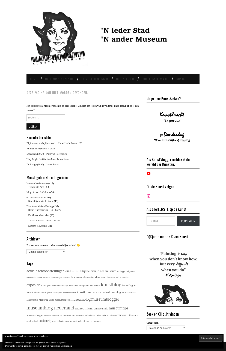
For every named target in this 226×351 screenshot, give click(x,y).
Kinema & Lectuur (37, 226)
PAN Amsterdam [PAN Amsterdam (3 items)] (78, 316)
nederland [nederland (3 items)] (47, 316)
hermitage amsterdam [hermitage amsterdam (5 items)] (68, 285)
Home (33, 79)
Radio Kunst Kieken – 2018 (42, 210)
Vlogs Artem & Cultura (38, 192)
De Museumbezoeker (38, 215)
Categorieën (153, 322)
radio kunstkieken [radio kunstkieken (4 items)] (109, 315)
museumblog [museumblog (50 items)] (80, 299)
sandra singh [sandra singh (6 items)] (32, 321)
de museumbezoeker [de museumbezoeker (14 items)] (83, 277)
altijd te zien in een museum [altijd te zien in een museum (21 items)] (98, 271)
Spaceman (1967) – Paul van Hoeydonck (46, 154)
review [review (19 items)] (121, 315)
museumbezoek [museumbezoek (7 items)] (62, 299)
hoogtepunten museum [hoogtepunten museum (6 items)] (89, 285)
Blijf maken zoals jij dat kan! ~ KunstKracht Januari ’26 (54, 143)
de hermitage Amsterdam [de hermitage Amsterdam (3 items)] (60, 278)
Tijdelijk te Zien (36, 187)
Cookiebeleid (66, 346)
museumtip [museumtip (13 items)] (101, 308)
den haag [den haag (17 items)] (100, 277)
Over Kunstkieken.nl (59, 79)
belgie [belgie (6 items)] (129, 271)
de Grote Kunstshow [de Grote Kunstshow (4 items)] (42, 277)
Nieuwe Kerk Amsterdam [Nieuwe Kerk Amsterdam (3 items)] (61, 316)
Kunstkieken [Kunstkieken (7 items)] (32, 292)
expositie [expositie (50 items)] (33, 285)
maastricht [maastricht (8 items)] (130, 292)
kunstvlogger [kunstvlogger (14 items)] (117, 292)
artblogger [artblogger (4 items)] (121, 271)
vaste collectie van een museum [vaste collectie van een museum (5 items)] (87, 321)
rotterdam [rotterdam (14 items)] (132, 315)
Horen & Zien (125, 79)
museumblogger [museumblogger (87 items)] (105, 299)
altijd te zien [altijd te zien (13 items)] (72, 271)
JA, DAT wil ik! (188, 221)
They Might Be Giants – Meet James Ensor (47, 159)
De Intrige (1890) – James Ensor (42, 164)
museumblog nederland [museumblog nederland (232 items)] (50, 308)
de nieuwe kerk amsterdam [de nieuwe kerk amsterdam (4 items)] (118, 277)
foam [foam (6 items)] (43, 285)
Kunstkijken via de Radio (40, 201)
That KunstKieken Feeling (39, 206)
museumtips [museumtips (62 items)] (118, 308)
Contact (182, 79)
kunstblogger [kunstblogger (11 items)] (129, 285)
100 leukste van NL (155, 79)
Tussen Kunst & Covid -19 (41, 220)
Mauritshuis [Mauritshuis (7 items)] (32, 299)
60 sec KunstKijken (36, 197)
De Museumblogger (95, 79)
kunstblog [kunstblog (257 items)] (111, 284)
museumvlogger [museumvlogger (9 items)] (34, 315)
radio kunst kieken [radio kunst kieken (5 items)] (93, 315)
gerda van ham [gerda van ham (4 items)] (53, 286)
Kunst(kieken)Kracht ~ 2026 (40, 148)
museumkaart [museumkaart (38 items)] (85, 308)
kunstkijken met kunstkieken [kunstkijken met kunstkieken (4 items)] (64, 293)
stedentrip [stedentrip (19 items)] (45, 321)
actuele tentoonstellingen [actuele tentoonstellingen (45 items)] (45, 271)
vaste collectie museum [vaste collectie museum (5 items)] (62, 321)
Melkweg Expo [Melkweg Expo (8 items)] (46, 299)
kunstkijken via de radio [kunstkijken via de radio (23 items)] (93, 292)
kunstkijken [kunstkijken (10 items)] (45, 292)
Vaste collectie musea (37, 183)
